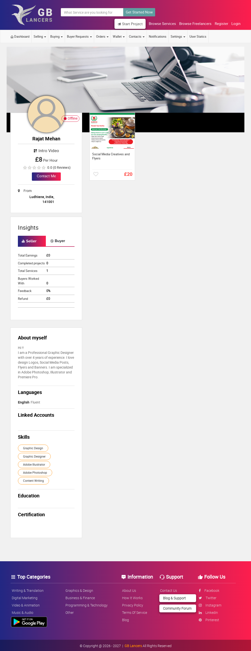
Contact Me (46, 174)
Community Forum (176, 607)
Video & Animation (28, 604)
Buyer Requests (79, 35)
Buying (56, 35)
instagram (208, 604)
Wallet (119, 35)
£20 (128, 173)
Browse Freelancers (193, 23)
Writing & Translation (30, 589)
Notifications (157, 35)
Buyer (57, 240)
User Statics (197, 35)
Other (71, 611)
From (25, 189)
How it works (132, 596)
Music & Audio (25, 611)
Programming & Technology (88, 604)
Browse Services (160, 23)
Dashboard (19, 35)
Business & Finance (81, 596)
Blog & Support (173, 597)
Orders (102, 35)
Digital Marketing (27, 596)
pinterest (207, 618)
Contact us (168, 589)
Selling (40, 35)
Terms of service (134, 611)
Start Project (127, 23)
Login (233, 23)
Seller (29, 240)
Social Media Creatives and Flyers (111, 155)
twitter (206, 596)
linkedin (206, 611)
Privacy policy (132, 604)
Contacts (137, 35)
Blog (125, 618)
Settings (178, 35)
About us (129, 589)
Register (219, 23)
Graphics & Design (80, 589)
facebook (207, 589)
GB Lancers (133, 644)
